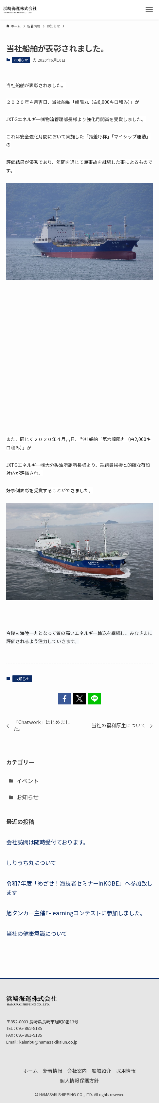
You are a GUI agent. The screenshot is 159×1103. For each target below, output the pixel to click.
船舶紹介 (101, 1070)
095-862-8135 (28, 1028)
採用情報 (126, 1070)
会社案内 (77, 1070)
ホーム (30, 1070)
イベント (27, 781)
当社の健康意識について (36, 933)
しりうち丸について (31, 863)
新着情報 (52, 1070)
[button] (64, 698)
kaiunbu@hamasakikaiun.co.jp (48, 1042)
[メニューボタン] (149, 10)
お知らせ (21, 59)
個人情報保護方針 (79, 1080)
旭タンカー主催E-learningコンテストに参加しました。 (76, 913)
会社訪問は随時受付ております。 (47, 842)
